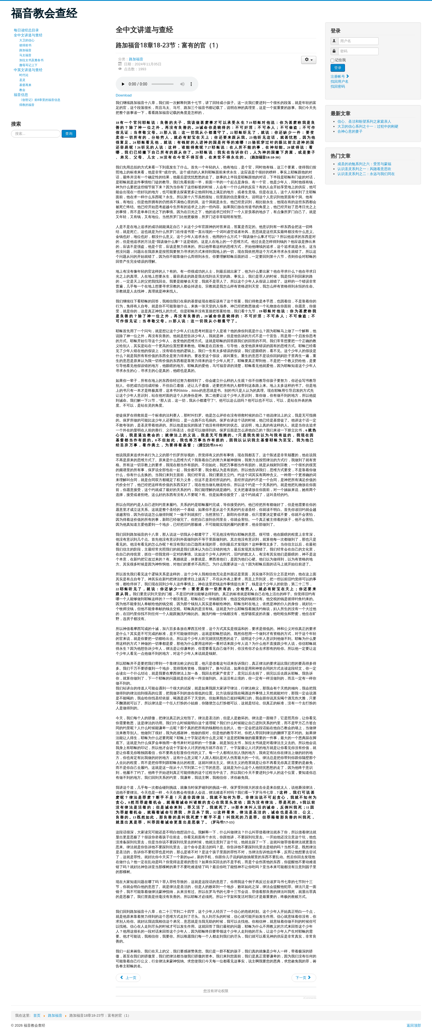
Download (124, 95)
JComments (309, 998)
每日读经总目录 (26, 30)
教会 (22, 90)
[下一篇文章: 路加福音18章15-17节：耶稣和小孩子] (303, 978)
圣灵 (22, 80)
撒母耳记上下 (28, 65)
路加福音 (25, 50)
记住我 (340, 60)
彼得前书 (25, 45)
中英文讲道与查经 (28, 70)
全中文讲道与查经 (28, 35)
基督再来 (25, 85)
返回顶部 (414, 1025)
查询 (68, 133)
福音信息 (21, 95)
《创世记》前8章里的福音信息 (39, 99)
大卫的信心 (26, 40)
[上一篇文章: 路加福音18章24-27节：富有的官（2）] (128, 978)
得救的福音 (26, 104)
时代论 (23, 75)
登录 (337, 68)
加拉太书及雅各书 (31, 60)
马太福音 (25, 55)
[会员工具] (308, 60)
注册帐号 (340, 76)
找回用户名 (340, 81)
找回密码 (338, 86)
